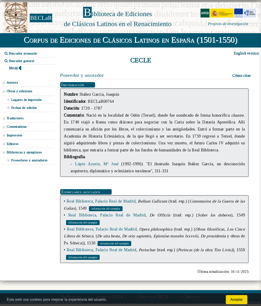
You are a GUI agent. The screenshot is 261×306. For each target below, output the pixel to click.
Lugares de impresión (26, 100)
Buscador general (19, 61)
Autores (12, 82)
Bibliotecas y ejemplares (24, 152)
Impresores (14, 135)
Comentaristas (17, 126)
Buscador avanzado (21, 53)
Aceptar (236, 299)
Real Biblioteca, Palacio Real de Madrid (100, 201)
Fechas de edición (24, 108)
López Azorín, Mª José (96, 164)
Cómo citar (241, 75)
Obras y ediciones (19, 91)
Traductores (15, 118)
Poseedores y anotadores (29, 160)
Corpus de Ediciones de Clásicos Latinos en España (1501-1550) (130, 39)
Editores (12, 144)
